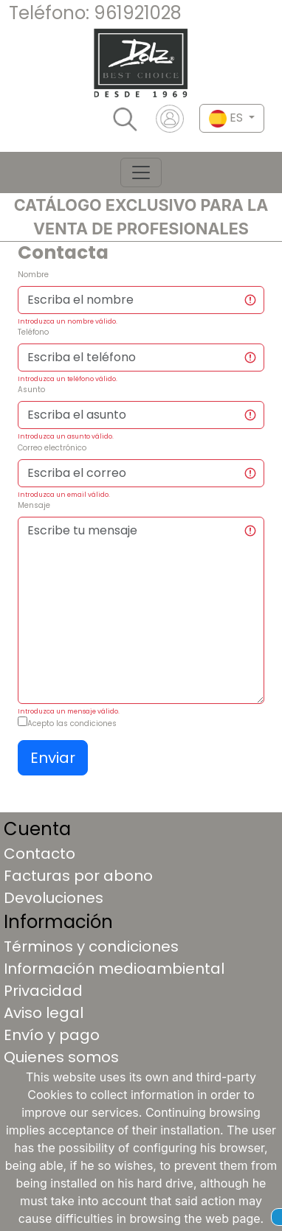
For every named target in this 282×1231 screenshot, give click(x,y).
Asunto (31, 389)
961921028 (138, 13)
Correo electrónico (52, 447)
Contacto (39, 853)
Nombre (33, 274)
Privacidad (43, 990)
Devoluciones (53, 897)
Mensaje (34, 505)
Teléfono (33, 332)
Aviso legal (43, 1012)
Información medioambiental (114, 968)
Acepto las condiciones (72, 723)
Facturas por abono (78, 875)
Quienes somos (61, 1057)
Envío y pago (52, 1035)
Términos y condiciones (91, 946)
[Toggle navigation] (141, 172)
